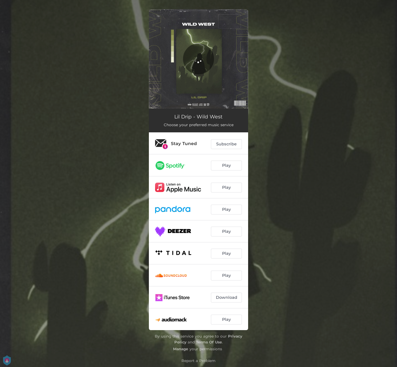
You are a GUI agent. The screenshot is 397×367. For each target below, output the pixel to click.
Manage (180, 349)
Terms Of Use (209, 342)
